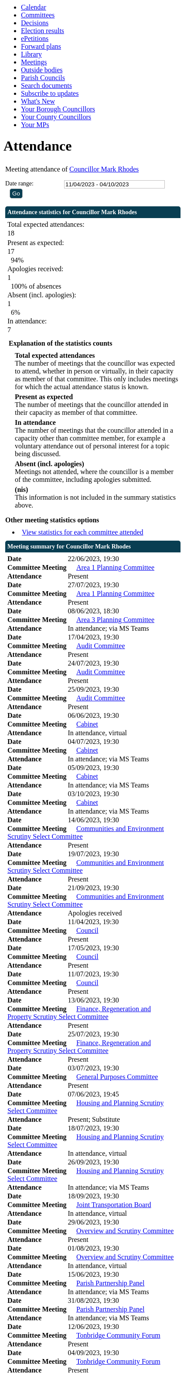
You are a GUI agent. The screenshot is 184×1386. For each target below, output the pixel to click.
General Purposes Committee (117, 1076)
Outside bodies (42, 70)
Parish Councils (43, 77)
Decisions (34, 23)
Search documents (46, 85)
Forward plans (41, 46)
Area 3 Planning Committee (115, 619)
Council (87, 930)
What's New (38, 101)
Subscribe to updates (49, 93)
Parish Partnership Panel (110, 1283)
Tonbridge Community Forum (118, 1335)
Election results (42, 30)
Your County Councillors (56, 117)
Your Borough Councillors (58, 109)
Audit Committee (100, 645)
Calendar (33, 7)
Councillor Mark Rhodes (104, 169)
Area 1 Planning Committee (115, 567)
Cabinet (87, 724)
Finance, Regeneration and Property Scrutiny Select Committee (79, 1012)
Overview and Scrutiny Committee (125, 1231)
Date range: (19, 183)
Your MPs (35, 124)
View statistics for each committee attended (82, 532)
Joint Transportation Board (113, 1204)
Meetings (34, 62)
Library (31, 54)
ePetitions (34, 38)
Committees (38, 15)
